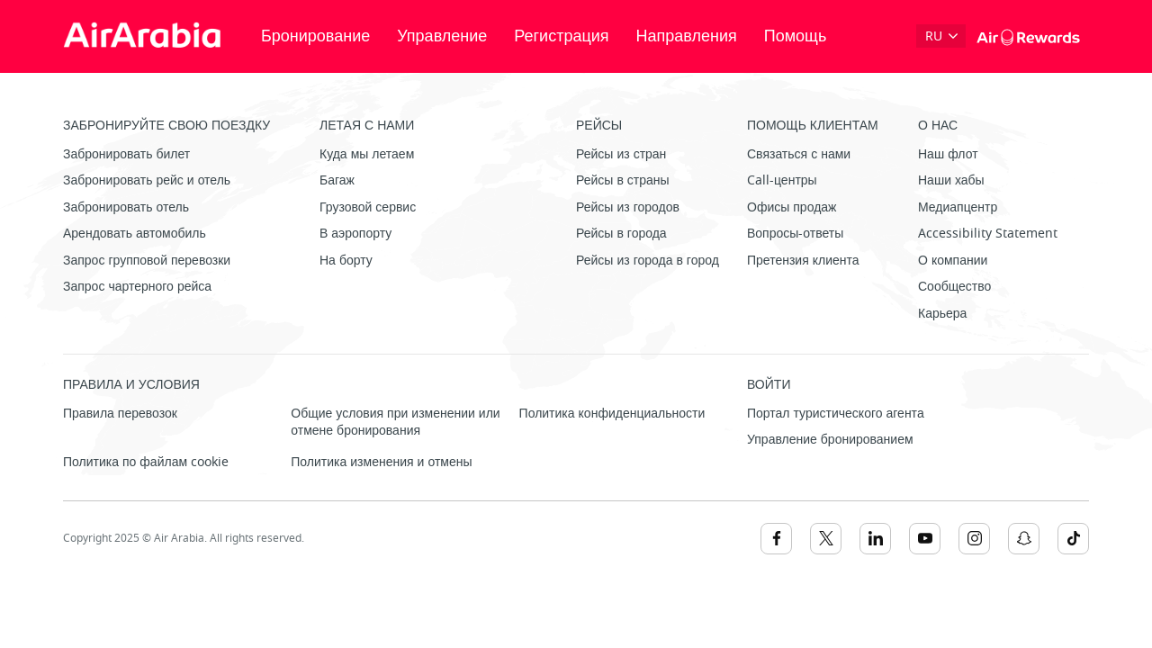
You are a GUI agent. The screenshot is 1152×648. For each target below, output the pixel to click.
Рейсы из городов (628, 207)
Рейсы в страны (623, 180)
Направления (686, 36)
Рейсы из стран (621, 154)
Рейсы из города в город (647, 260)
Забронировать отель (126, 207)
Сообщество (954, 286)
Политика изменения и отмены (381, 462)
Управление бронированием (830, 439)
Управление (442, 36)
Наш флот (948, 154)
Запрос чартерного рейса (137, 286)
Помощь (795, 36)
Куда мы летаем (367, 154)
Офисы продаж (791, 207)
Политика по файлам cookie (146, 462)
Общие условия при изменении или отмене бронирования (395, 422)
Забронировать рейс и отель (146, 180)
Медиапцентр (957, 207)
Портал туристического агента (835, 413)
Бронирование (315, 36)
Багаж (337, 180)
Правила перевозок (120, 413)
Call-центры (782, 180)
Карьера (942, 313)
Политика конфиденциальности (612, 413)
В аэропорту (356, 233)
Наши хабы (951, 180)
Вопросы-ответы (795, 233)
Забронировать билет (126, 154)
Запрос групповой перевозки (146, 260)
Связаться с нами (798, 154)
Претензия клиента (803, 260)
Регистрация (561, 36)
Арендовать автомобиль (134, 233)
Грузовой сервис (368, 207)
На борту (346, 260)
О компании (952, 260)
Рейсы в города (621, 233)
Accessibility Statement (988, 233)
